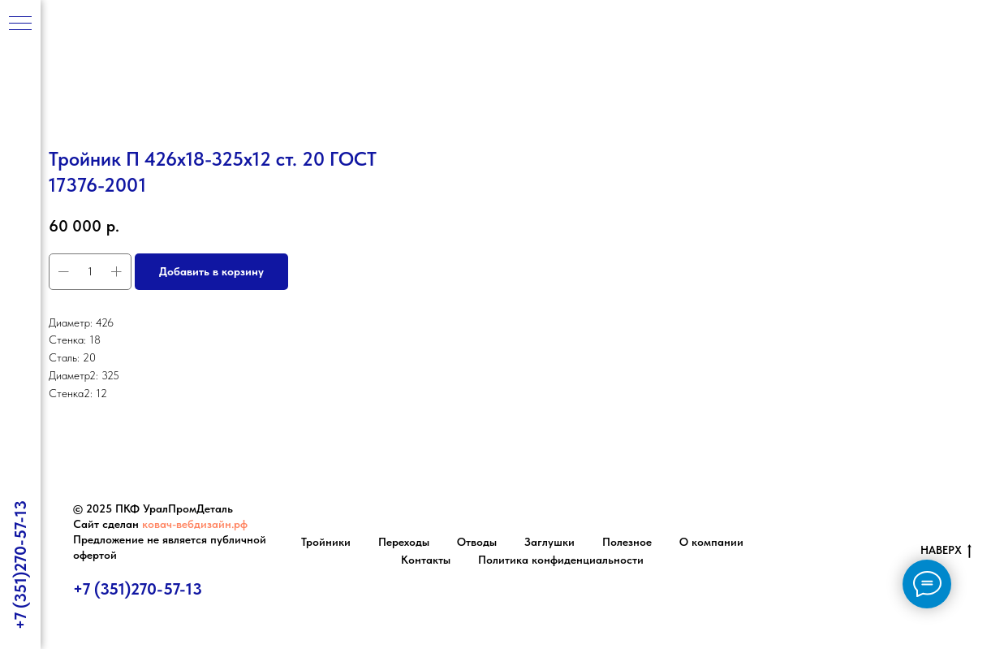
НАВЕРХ (946, 550)
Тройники (326, 541)
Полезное (627, 541)
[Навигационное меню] (20, 24)
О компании (711, 541)
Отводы (477, 541)
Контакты (425, 559)
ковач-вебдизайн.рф (195, 523)
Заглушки (549, 541)
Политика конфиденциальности (561, 559)
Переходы (403, 541)
